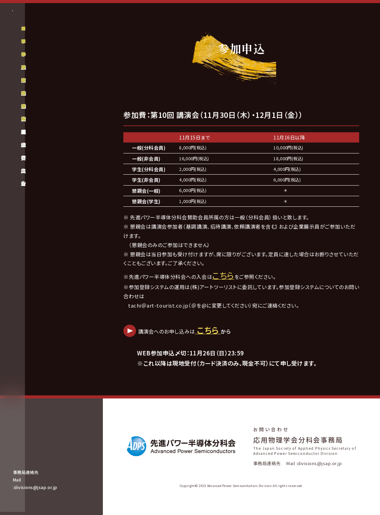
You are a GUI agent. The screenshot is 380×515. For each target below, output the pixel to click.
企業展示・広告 (45, 141)
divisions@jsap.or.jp (45, 490)
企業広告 (38, 154)
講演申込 (38, 102)
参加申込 (38, 89)
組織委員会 (41, 166)
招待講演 (38, 115)
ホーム (35, 76)
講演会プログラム (48, 128)
